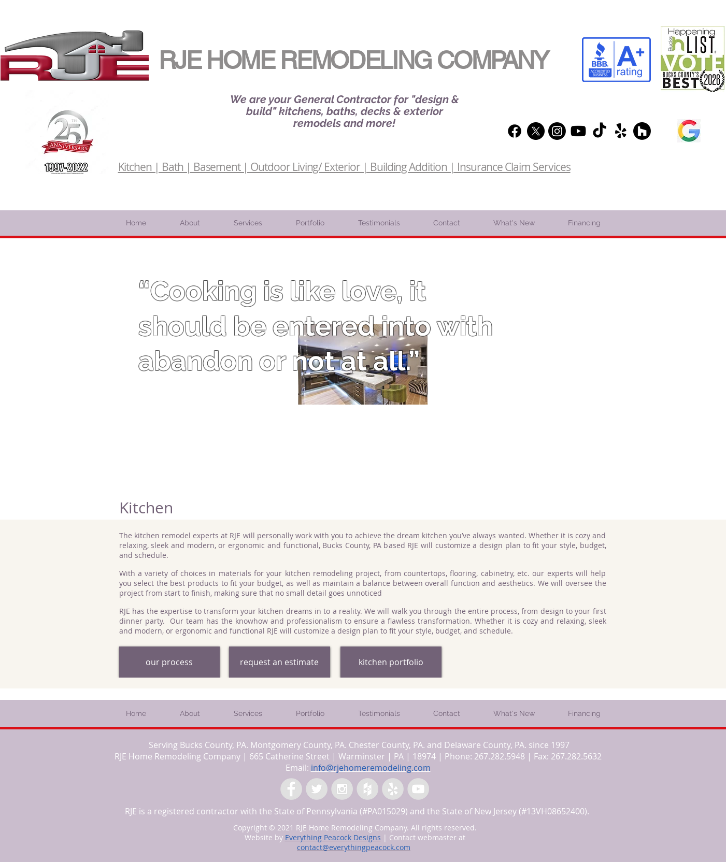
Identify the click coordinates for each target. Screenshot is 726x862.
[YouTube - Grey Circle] (418, 789)
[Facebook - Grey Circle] (291, 789)
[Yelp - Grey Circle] (393, 789)
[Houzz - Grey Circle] (367, 789)
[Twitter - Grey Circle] (317, 789)
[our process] (169, 662)
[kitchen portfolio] (391, 662)
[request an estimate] (279, 662)
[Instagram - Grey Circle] (342, 789)
